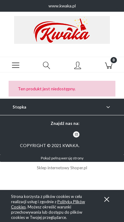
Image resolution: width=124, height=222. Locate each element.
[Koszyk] (108, 64)
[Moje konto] (77, 65)
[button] (15, 64)
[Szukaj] (46, 64)
